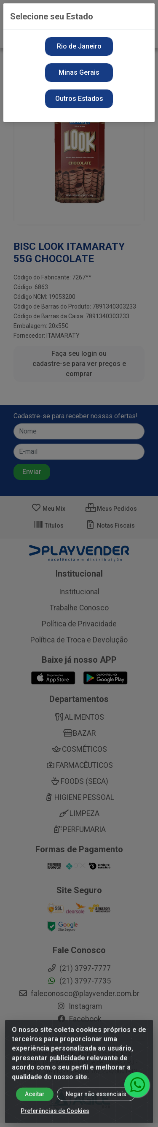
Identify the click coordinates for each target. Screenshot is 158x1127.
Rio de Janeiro (79, 46)
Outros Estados (79, 99)
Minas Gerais (79, 72)
